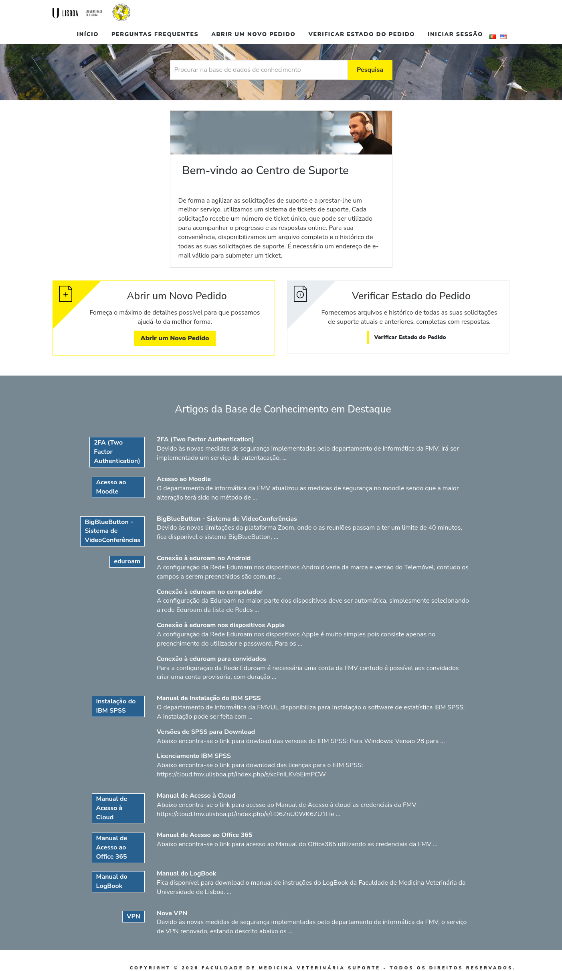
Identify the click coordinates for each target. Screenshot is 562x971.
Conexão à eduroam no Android (204, 558)
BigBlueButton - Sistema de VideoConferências (227, 518)
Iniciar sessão (455, 34)
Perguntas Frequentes (154, 34)
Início (88, 34)
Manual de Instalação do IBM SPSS (209, 698)
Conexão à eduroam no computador (210, 591)
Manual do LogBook (186, 873)
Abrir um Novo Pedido (253, 34)
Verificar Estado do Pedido (362, 34)
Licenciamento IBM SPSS (194, 756)
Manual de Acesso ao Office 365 (204, 835)
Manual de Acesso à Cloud (196, 795)
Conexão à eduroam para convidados (211, 658)
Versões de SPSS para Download (206, 731)
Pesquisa (370, 69)
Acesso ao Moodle (184, 479)
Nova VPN (172, 913)
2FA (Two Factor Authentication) (205, 439)
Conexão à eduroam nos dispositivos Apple (221, 625)
